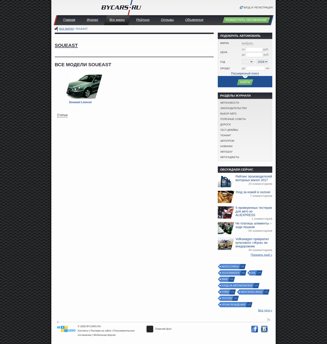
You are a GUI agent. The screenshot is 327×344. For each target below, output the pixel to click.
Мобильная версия (105, 335)
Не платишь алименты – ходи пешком (253, 225)
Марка (224, 43)
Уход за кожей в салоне (252, 192)
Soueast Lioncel (80, 102)
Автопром (227, 140)
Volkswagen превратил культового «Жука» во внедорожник (252, 242)
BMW (225, 279)
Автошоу (226, 151)
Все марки (117, 20)
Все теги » (265, 310)
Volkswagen (231, 273)
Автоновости (229, 102)
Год (222, 62)
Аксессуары (230, 266)
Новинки (226, 146)
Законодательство (233, 108)
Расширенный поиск (245, 73)
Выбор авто (228, 113)
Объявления (194, 20)
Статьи (62, 115)
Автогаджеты (229, 157)
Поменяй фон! (159, 328)
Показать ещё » (261, 254)
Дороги (225, 124)
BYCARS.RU (94, 326)
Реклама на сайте (101, 330)
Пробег (225, 68)
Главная (69, 20)
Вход (247, 7)
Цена (223, 52)
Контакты (83, 330)
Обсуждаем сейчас (236, 169)
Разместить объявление (246, 20)
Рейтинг (143, 20)
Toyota (227, 298)
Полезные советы (233, 119)
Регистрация (263, 7)
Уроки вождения (234, 304)
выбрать (247, 43)
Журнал (92, 20)
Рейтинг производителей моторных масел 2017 (253, 178)
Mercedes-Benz (252, 292)
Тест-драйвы (229, 130)
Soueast (66, 45)
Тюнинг (225, 135)
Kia (253, 273)
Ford (225, 292)
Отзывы (167, 20)
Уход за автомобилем (237, 285)
